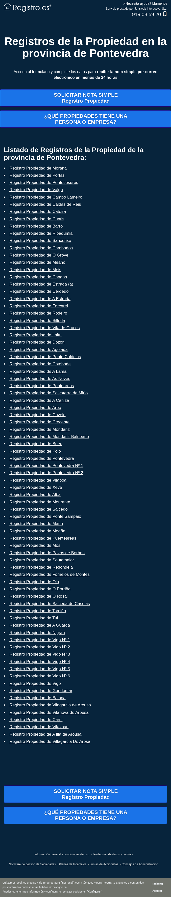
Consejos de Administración (140, 864)
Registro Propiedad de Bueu (35, 443)
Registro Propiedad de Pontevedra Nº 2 (46, 472)
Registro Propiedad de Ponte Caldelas (45, 356)
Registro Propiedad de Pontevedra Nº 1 (46, 465)
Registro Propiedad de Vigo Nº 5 (39, 668)
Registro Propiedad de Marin (36, 523)
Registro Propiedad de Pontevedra (41, 458)
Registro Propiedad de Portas (37, 175)
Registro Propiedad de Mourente (39, 502)
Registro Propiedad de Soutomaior (41, 560)
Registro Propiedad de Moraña (38, 168)
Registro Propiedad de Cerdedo (39, 291)
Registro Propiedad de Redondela (41, 567)
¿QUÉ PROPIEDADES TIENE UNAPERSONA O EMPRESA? (85, 119)
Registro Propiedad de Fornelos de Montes (49, 574)
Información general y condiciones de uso (61, 854)
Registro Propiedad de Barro (36, 226)
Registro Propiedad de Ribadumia (41, 233)
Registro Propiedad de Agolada (38, 349)
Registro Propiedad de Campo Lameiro (45, 197)
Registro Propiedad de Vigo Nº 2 (39, 647)
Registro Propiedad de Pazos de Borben (47, 552)
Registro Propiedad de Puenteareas (42, 538)
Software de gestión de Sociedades (32, 864)
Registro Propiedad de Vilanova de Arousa (49, 712)
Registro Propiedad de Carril (36, 719)
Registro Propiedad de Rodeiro (38, 313)
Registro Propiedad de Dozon (37, 342)
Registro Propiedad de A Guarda (39, 625)
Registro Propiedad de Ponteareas (41, 385)
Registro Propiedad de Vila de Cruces (44, 327)
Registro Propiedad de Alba (35, 494)
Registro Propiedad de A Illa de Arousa (45, 734)
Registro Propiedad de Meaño (37, 262)
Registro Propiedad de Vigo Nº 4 (39, 661)
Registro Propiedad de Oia (34, 581)
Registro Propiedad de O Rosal (38, 596)
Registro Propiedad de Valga (36, 189)
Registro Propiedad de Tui (33, 618)
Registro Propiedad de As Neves (39, 378)
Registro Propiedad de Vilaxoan (39, 726)
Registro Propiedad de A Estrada (40, 298)
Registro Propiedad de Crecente (39, 422)
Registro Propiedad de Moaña (37, 531)
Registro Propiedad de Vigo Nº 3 (39, 654)
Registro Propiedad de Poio (35, 451)
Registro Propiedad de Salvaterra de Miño (48, 393)
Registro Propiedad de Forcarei (38, 306)
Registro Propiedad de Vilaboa (37, 480)
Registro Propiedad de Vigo (35, 683)
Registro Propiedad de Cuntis (36, 219)
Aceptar (157, 891)
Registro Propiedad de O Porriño (40, 589)
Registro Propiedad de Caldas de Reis (45, 204)
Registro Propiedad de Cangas (38, 277)
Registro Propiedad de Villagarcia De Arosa (49, 741)
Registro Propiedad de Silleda (37, 320)
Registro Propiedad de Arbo (35, 407)
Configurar (94, 891)
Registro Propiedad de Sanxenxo (40, 240)
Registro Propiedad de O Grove (38, 255)
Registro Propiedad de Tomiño (37, 610)
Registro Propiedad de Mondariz (39, 429)
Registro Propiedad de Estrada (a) (41, 284)
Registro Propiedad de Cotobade (40, 364)
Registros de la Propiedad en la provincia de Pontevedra (85, 47)
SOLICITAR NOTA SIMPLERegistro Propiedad (86, 98)
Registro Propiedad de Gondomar (40, 690)
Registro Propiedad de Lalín (35, 335)
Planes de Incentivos (73, 864)
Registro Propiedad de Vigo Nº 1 (39, 639)
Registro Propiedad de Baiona (37, 697)
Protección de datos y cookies (113, 854)
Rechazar (157, 884)
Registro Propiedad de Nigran (37, 632)
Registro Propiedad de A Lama (38, 371)
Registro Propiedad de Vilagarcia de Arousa (50, 705)
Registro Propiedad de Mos (34, 545)
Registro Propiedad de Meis (35, 269)
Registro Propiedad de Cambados (41, 248)
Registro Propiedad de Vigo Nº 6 (39, 676)
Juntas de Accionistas (104, 864)
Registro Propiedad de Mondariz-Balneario (49, 436)
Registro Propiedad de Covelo (37, 414)
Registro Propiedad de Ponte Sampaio (45, 516)
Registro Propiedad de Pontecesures (43, 182)
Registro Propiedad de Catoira (37, 211)
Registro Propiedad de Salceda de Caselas (49, 603)
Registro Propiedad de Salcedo (38, 509)
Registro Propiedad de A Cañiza (39, 400)
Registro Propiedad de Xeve (35, 487)
